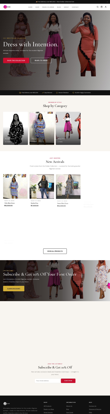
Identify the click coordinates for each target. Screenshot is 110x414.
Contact (75, 7)
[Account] (105, 7)
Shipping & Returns (95, 409)
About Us (69, 406)
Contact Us (92, 406)
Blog (59, 7)
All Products (47, 406)
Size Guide (69, 412)
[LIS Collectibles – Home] (7, 7)
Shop (37, 7)
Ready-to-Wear (48, 7)
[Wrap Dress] (68, 128)
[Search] (97, 7)
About (66, 7)
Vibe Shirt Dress (9, 204)
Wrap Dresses (48, 412)
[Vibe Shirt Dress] (15, 187)
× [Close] (107, 2)
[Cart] (101, 7)
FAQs (90, 412)
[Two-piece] (41, 128)
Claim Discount (13, 288)
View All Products (55, 251)
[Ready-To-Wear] (15, 128)
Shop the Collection (16, 60)
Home (30, 7)
